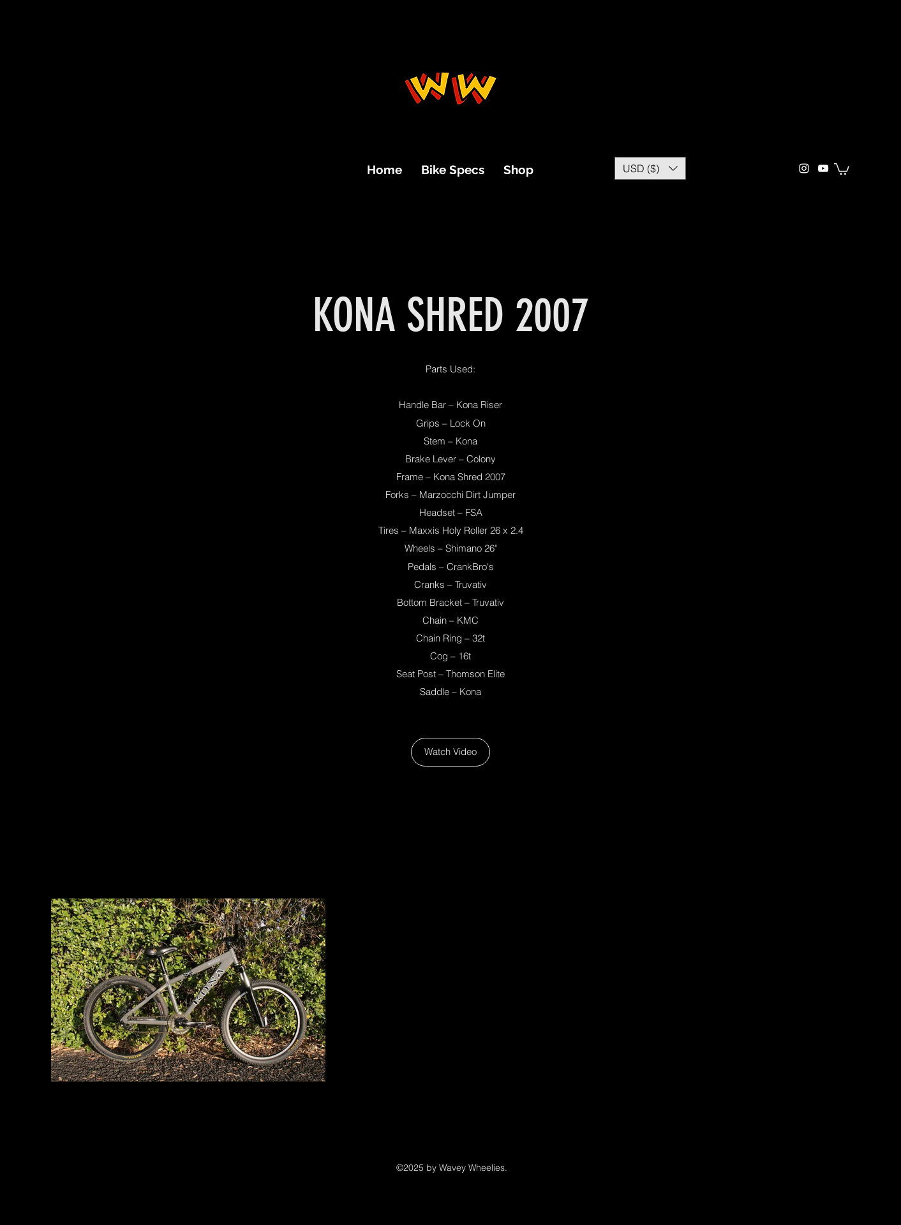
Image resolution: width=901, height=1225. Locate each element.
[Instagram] (804, 168)
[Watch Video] (450, 752)
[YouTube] (823, 168)
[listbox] (650, 168)
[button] (650, 168)
